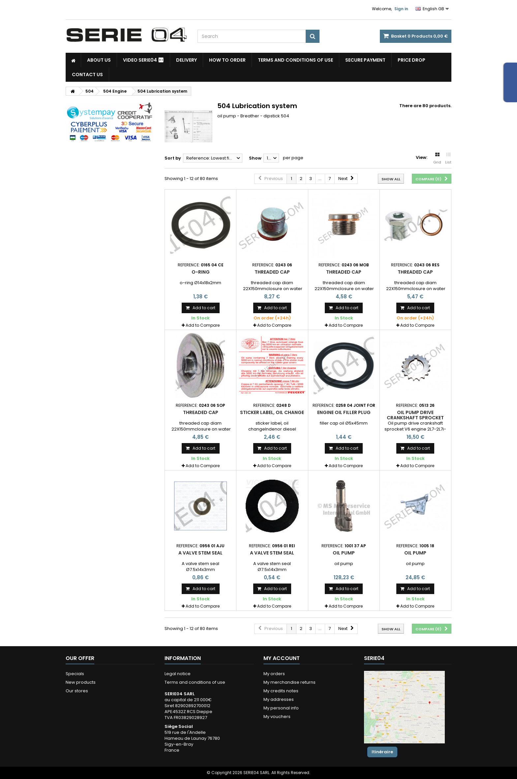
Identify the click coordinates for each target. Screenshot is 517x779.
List (448, 158)
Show (255, 158)
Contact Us (87, 74)
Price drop (411, 60)
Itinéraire (382, 752)
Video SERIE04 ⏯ (143, 60)
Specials (75, 674)
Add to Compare (203, 325)
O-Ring (201, 272)
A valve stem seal (200, 553)
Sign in (401, 9)
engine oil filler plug (344, 412)
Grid (437, 158)
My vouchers (276, 716)
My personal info (281, 708)
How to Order (227, 60)
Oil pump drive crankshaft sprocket (415, 415)
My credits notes (280, 691)
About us (99, 60)
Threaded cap (272, 272)
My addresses (278, 699)
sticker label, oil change (272, 412)
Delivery (186, 60)
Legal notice (178, 674)
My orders (274, 674)
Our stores (77, 691)
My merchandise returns (289, 682)
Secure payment (365, 60)
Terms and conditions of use (295, 60)
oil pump (344, 553)
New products (81, 682)
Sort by (173, 158)
